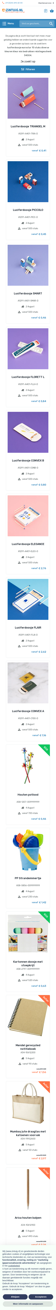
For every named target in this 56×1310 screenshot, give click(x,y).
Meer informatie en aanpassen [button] (28, 1304)
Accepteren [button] (40, 1297)
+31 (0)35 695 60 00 (12, 3)
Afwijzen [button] (15, 1297)
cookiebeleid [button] (14, 1266)
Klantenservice (46, 3)
